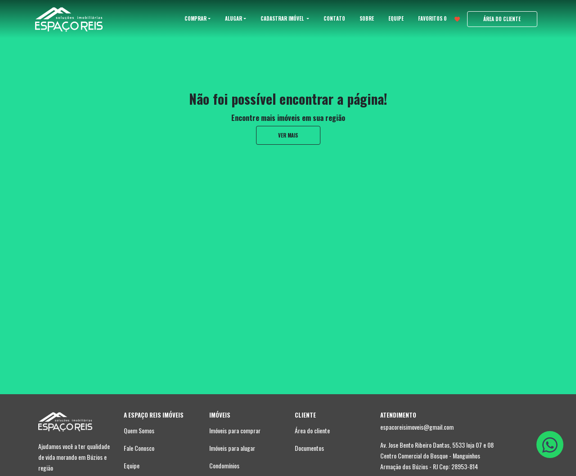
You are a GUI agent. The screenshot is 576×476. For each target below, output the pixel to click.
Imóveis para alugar (232, 448)
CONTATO (334, 18)
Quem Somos (139, 430)
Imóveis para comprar (235, 430)
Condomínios (224, 465)
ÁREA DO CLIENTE (502, 18)
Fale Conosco (139, 448)
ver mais (288, 135)
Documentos (309, 448)
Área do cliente (312, 430)
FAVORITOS (439, 18)
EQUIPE (396, 18)
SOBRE (367, 18)
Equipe (132, 465)
